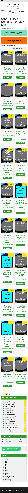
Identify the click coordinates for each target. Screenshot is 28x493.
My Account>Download (14, 441)
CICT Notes (7, 431)
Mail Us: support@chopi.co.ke (8, 0)
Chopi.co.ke (14, 4)
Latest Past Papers (9, 476)
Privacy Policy (8, 477)
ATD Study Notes (9, 410)
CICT (6, 464)
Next (21, 394)
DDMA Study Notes (9, 419)
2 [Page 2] (9, 394)
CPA (6, 469)
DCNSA (6, 473)
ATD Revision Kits (9, 412)
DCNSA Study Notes (9, 421)
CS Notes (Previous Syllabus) (11, 429)
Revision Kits (8, 479)
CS (5, 472)
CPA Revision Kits (9, 403)
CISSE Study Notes (9, 416)
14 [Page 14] (16, 394)
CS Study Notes (8, 404)
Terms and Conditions (10, 480)
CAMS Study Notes (9, 414)
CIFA (6, 466)
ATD (6, 458)
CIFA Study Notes (9, 406)
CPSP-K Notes (8, 423)
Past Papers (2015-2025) (11, 425)
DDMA (6, 474)
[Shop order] (19, 48)
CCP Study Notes (9, 408)
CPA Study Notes (9, 401)
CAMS (6, 460)
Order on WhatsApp (12, 449)
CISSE (6, 467)
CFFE (6, 463)
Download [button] (8, 77)
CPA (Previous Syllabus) (10, 427)
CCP (6, 461)
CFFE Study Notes (9, 418)
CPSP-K (6, 470)
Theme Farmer (20, 490)
